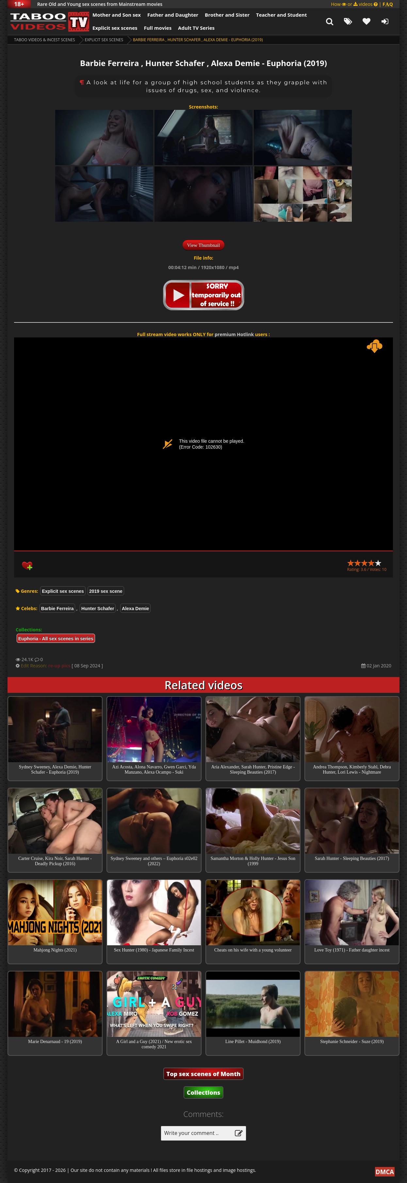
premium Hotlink (234, 334)
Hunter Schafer (97, 608)
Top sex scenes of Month (204, 1074)
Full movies (158, 28)
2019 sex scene (105, 591)
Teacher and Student (281, 14)
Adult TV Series (196, 28)
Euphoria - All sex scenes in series (55, 638)
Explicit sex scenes (115, 28)
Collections (203, 1092)
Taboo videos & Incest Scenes (44, 40)
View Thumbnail (203, 245)
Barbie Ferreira (57, 608)
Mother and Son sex (116, 14)
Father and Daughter (172, 14)
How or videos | (362, 4)
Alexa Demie (135, 608)
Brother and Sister (227, 14)
